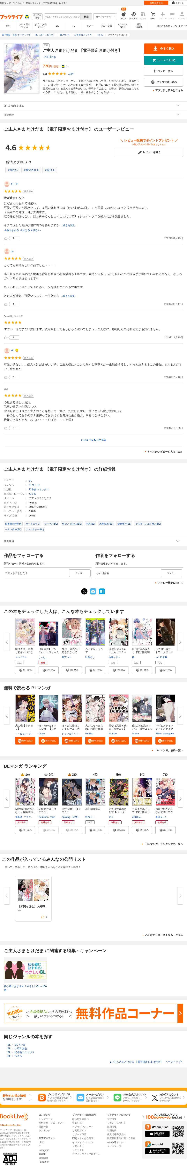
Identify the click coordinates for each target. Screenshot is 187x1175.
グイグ (32, 733)
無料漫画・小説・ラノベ (51, 1122)
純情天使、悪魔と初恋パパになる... (24, 652)
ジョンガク (68, 733)
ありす (14, 183)
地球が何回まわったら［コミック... (117, 652)
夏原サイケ (161, 817)
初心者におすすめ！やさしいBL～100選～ (25, 988)
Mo (12, 350)
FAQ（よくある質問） (84, 1138)
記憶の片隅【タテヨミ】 (47, 811)
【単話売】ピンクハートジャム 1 (48, 651)
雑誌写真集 (139, 26)
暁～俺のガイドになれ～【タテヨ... (47, 728)
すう (111, 817)
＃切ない (13, 169)
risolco (135, 733)
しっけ (42, 657)
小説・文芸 (106, 25)
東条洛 (18, 817)
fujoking (66, 817)
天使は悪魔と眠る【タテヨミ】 (117, 727)
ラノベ (90, 25)
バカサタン (81, 733)
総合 (8, 25)
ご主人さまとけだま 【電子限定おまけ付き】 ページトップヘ (146, 1061)
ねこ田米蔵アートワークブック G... (164, 652)
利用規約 (111, 1130)
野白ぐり (90, 817)
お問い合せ (78, 1146)
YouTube (43, 1158)
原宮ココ (66, 657)
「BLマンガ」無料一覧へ (168, 750)
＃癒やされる (31, 169)
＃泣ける (50, 169)
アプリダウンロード (82, 1126)
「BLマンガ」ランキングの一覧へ (163, 844)
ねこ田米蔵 (161, 657)
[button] (25, 670)
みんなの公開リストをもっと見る (164, 935)
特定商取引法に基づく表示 (121, 1138)
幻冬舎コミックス (39, 489)
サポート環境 (79, 1134)
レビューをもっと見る (93, 439)
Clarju (42, 733)
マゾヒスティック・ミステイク (164, 727)
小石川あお (49, 56)
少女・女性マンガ (41, 26)
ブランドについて (116, 1122)
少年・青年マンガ (24, 26)
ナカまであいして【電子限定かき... (141, 812)
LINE (41, 1142)
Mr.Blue (89, 733)
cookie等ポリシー (116, 1142)
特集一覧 (43, 1126)
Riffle (158, 733)
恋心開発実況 (93, 809)
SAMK (75, 817)
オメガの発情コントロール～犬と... (71, 728)
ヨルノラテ (21, 657)
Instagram (44, 1150)
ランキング (44, 1130)
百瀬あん (136, 817)
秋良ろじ (90, 657)
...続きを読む (68, 225)
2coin (52, 817)
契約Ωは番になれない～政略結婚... (25, 811)
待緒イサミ (114, 657)
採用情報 (111, 1126)
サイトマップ (114, 1146)
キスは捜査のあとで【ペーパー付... (117, 812)
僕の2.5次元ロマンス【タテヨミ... (142, 727)
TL (73, 25)
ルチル (32, 493)
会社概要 (111, 1119)
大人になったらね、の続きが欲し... (94, 728)
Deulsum (43, 817)
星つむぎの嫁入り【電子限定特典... (141, 652)
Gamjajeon (168, 733)
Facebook (44, 1161)
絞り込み (37, 16)
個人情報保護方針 (116, 1134)
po (12, 251)
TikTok (42, 1154)
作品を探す (78, 1122)
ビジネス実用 (122, 26)
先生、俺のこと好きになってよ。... (71, 652)
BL (57, 25)
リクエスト (78, 1150)
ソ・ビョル (21, 733)
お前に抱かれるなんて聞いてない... (164, 812)
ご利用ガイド (180, 26)
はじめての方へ (164, 26)
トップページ (46, 1119)
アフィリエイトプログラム (86, 1154)
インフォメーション (82, 1142)
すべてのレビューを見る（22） (165, 451)
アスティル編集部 (33, 817)
